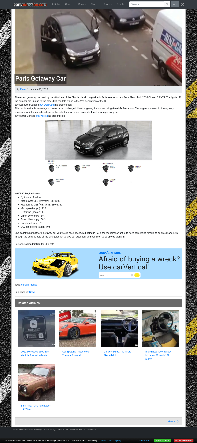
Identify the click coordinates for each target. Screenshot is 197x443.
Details (103, 440)
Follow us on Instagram (160, 430)
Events (120, 4)
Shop (93, 4)
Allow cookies (162, 440)
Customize (144, 440)
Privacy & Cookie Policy (44, 430)
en (174, 4)
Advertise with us (77, 430)
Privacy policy (115, 440)
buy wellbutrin (47, 104)
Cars (68, 4)
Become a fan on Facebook (171, 430)
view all (173, 421)
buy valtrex (42, 115)
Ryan (23, 89)
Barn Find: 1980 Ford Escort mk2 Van (36, 407)
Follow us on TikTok (177, 430)
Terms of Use (62, 430)
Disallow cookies (183, 440)
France (33, 284)
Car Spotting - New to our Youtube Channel (76, 353)
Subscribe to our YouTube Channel (182, 430)
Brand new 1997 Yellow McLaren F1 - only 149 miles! (158, 355)
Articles (56, 4)
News (32, 292)
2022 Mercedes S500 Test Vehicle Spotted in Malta (35, 353)
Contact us (91, 430)
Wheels (82, 4)
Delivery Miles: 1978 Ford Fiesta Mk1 (117, 353)
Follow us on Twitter (166, 430)
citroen (25, 284)
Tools (107, 4)
